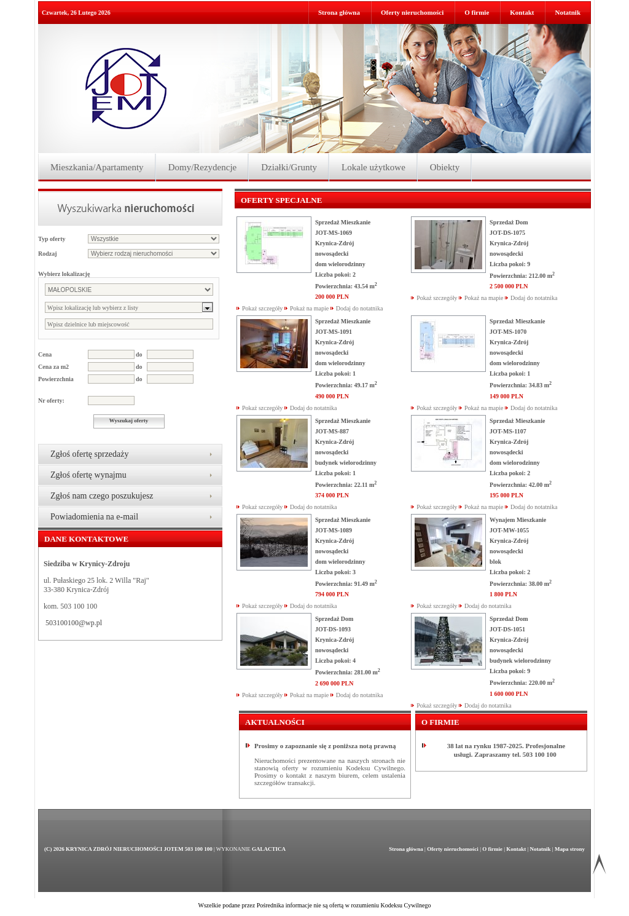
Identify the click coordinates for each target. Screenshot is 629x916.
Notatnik (567, 12)
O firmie (476, 12)
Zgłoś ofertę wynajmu (88, 475)
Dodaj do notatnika (359, 308)
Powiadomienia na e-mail (94, 516)
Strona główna (339, 12)
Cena (45, 354)
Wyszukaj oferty (128, 420)
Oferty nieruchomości (412, 12)
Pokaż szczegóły (262, 308)
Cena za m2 (53, 366)
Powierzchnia (56, 379)
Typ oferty (52, 238)
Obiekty (444, 167)
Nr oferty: (51, 400)
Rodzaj (47, 253)
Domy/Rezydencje (202, 167)
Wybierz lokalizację (64, 273)
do (139, 354)
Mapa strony (570, 849)
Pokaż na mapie (309, 308)
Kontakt (522, 12)
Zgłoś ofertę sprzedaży (89, 454)
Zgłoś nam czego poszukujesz (102, 495)
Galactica (269, 849)
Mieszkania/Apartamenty (97, 167)
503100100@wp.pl (73, 622)
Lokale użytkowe (373, 167)
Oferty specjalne (281, 200)
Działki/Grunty (289, 167)
